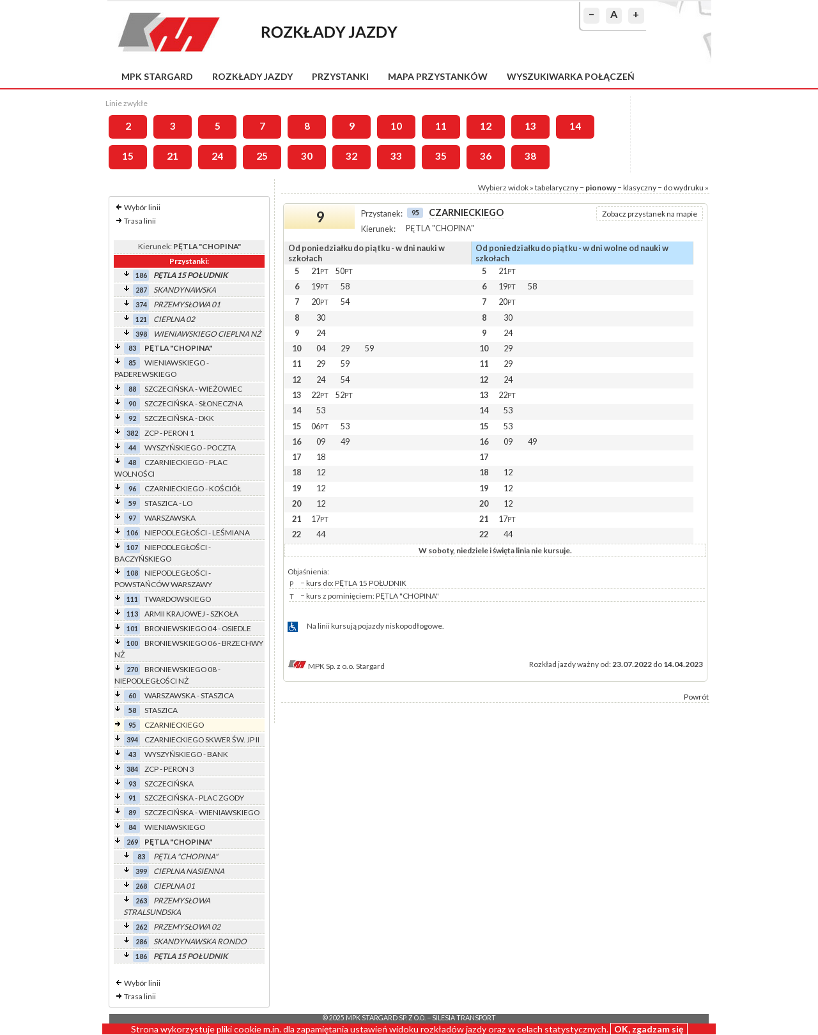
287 (141, 290)
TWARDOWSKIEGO (177, 599)
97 (132, 518)
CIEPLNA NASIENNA (188, 871)
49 (345, 441)
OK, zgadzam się (649, 1028)
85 (132, 362)
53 (320, 410)
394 (132, 739)
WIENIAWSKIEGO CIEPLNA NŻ (207, 334)
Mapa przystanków (438, 76)
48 (132, 462)
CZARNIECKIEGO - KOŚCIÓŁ (192, 488)
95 (132, 725)
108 (132, 573)
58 (132, 710)
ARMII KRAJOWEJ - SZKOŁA (191, 613)
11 (441, 126)
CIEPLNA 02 (174, 319)
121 (141, 319)
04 (320, 348)
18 (320, 457)
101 (132, 628)
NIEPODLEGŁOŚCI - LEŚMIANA (197, 532)
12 (485, 126)
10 (396, 126)
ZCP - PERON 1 (169, 433)
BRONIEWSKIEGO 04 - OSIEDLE (197, 628)
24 (217, 156)
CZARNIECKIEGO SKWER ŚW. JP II (201, 739)
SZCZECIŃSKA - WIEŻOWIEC (193, 389)
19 (319, 286)
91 (132, 797)
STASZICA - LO (168, 503)
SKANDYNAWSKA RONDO (200, 941)
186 (141, 275)
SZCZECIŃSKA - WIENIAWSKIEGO (201, 812)
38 (530, 156)
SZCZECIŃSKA (169, 783)
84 (132, 827)
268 (141, 886)
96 (132, 488)
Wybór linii (142, 207)
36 (485, 156)
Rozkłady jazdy (252, 76)
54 (345, 301)
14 (575, 126)
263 (141, 900)
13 (530, 126)
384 (132, 769)
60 (132, 695)
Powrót (696, 697)
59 (132, 503)
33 (396, 156)
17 (319, 519)
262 (141, 927)
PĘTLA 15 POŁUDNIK (190, 275)
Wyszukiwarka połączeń (571, 76)
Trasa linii (140, 221)
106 (132, 532)
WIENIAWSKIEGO (174, 827)
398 (141, 334)
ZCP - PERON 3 (169, 769)
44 (132, 447)
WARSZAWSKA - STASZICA (189, 695)
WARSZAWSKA (170, 518)
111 (132, 599)
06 (319, 426)
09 (320, 441)
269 (132, 842)
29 (345, 348)
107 (132, 547)
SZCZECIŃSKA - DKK (179, 418)
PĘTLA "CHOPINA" (178, 348)
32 (351, 156)
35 (441, 156)
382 (132, 433)
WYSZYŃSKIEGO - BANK (186, 754)
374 (141, 304)
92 (132, 418)
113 (132, 614)
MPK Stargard (157, 76)
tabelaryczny (556, 187)
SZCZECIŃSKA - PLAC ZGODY (194, 797)
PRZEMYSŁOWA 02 (186, 926)
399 (141, 871)
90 (132, 403)
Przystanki (340, 76)
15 (128, 156)
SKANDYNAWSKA (184, 290)
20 (319, 301)
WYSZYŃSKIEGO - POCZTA (190, 447)
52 (344, 395)
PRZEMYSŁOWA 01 (186, 304)
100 (132, 643)
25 (262, 156)
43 (132, 754)
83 (132, 348)
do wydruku (683, 187)
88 (132, 389)
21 (172, 156)
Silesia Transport (464, 1018)
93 (132, 783)
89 (132, 812)
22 (319, 395)
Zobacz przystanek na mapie (649, 213)
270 (132, 669)
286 (141, 941)
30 (307, 156)
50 (344, 271)
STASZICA (161, 710)
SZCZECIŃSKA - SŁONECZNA (193, 403)
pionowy (600, 187)
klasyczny (639, 187)
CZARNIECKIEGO (174, 725)
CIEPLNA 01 (174, 886)
